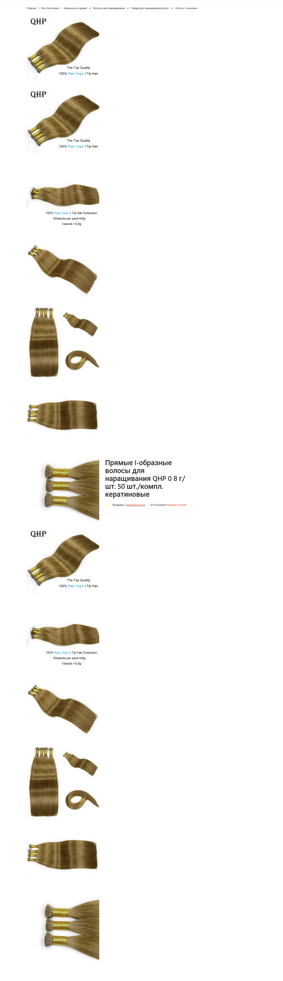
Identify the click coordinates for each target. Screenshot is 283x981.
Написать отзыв (176, 505)
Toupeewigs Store (135, 505)
